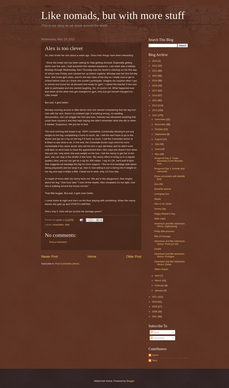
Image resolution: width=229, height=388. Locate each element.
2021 (155, 70)
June (157, 149)
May (157, 154)
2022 (155, 65)
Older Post (133, 256)
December (160, 119)
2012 (155, 115)
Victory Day (160, 208)
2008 (155, 311)
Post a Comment (58, 242)
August (159, 139)
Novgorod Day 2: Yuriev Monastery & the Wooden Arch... (168, 161)
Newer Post (49, 256)
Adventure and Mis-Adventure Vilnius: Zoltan (169, 263)
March (158, 280)
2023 (155, 61)
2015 (155, 100)
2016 (155, 95)
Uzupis (157, 248)
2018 (155, 85)
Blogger (130, 381)
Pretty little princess (164, 231)
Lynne (155, 355)
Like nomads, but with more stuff (113, 15)
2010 (155, 301)
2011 (155, 296)
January (159, 290)
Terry (154, 360)
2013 (155, 110)
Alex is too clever (163, 203)
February (160, 285)
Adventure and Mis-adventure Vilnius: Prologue (169, 255)
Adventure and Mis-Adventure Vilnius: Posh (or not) (169, 242)
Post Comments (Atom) (67, 263)
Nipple (157, 199)
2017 (155, 90)
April (157, 275)
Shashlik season (162, 189)
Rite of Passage (162, 236)
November (160, 124)
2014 (155, 105)
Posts (154, 332)
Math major (160, 218)
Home (92, 256)
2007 (155, 316)
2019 (155, 80)
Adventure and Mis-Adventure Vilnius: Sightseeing (169, 225)
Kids (67, 224)
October (159, 129)
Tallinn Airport (161, 269)
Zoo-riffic (158, 184)
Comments (157, 338)
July (157, 144)
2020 (155, 75)
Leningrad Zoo (161, 194)
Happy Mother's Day (164, 213)
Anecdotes (58, 224)
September (161, 134)
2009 (155, 306)
